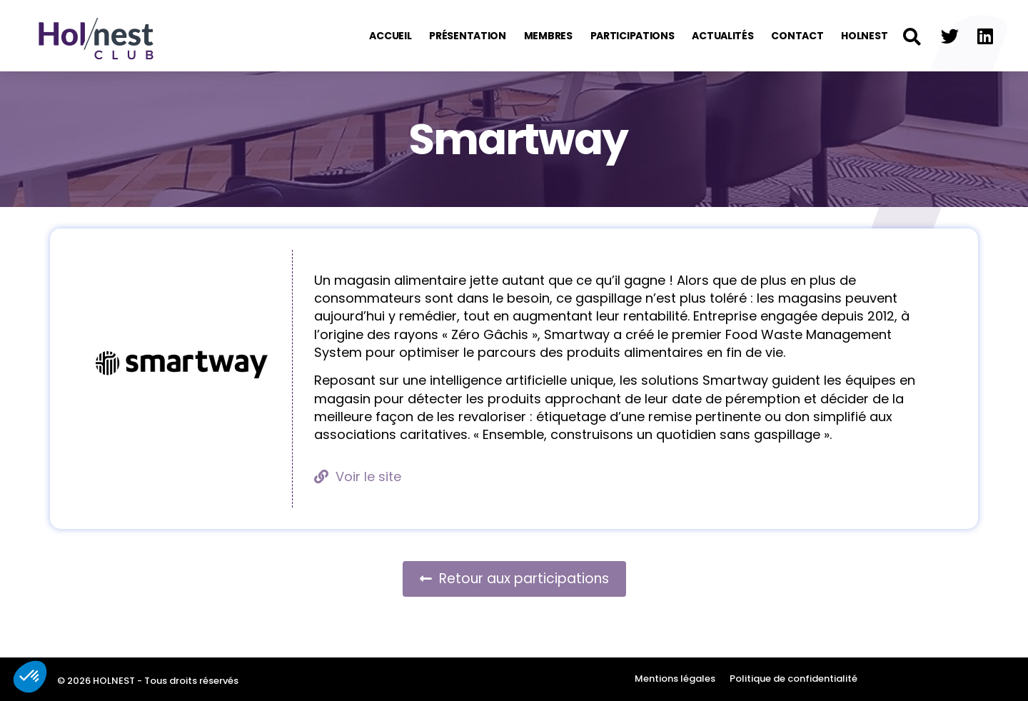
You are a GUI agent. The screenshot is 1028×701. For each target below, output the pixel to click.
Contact (797, 36)
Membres (548, 36)
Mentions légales (675, 678)
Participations (632, 36)
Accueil (390, 36)
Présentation (467, 36)
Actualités (722, 36)
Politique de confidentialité (793, 678)
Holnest (864, 36)
